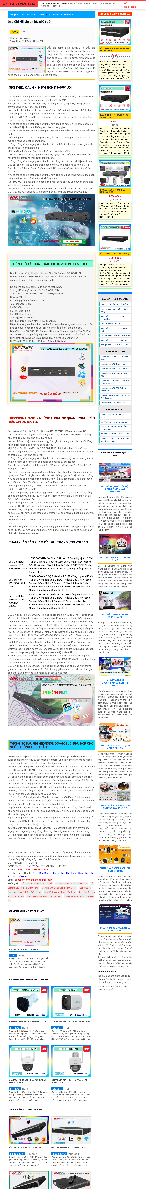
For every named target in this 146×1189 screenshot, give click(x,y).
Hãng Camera (108, 3)
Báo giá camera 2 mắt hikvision (114, 345)
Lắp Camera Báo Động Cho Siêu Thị (44, 896)
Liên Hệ (56, 6)
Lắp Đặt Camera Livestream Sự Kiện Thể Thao (115, 683)
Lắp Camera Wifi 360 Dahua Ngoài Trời (113, 389)
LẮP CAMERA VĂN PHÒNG (18, 4)
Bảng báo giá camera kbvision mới (114, 329)
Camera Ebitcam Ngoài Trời (113, 403)
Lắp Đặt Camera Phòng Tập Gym (59, 892)
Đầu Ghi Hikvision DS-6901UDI (30, 22)
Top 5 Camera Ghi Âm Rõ (112, 323)
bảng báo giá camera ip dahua (114, 340)
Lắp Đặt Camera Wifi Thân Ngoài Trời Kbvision (115, 396)
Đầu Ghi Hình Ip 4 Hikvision (60, 14)
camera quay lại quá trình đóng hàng (114, 310)
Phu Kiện (45, 6)
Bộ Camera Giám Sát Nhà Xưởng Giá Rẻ (112, 191)
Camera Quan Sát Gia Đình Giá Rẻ (71, 883)
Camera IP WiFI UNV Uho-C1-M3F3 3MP (70, 1021)
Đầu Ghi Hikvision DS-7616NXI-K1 (25, 1147)
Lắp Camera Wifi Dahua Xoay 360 (114, 374)
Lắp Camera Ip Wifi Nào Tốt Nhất (37, 883)
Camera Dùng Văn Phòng (54, 3)
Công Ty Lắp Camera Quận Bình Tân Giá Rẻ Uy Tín (115, 806)
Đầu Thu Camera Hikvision (33, 14)
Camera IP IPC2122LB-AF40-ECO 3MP (27, 1021)
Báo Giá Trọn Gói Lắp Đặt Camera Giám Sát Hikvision (115, 489)
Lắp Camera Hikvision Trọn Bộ (114, 422)
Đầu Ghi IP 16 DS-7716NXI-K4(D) (114, 254)
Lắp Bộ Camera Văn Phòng (83, 3)
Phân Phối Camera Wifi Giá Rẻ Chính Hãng (115, 869)
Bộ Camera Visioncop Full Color (115, 434)
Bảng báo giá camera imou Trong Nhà (112, 317)
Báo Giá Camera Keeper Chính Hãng (115, 615)
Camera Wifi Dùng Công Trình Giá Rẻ (59, 888)
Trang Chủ (14, 14)
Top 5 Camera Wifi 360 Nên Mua (115, 335)
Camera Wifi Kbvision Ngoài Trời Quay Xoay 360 (115, 382)
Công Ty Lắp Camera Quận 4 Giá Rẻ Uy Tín (115, 747)
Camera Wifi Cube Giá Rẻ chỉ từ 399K (115, 358)
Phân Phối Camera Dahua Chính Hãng (115, 929)
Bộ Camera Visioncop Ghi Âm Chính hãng (114, 427)
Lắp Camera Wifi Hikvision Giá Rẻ (115, 368)
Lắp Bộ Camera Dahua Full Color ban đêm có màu (115, 439)
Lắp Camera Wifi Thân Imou (113, 364)
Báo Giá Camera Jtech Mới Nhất (115, 559)
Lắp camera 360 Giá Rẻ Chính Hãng (114, 415)
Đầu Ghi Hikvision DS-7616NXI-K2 (68, 1147)
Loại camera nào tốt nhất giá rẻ (114, 304)
